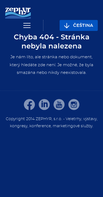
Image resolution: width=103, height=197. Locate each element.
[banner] (18, 13)
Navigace (26, 25)
